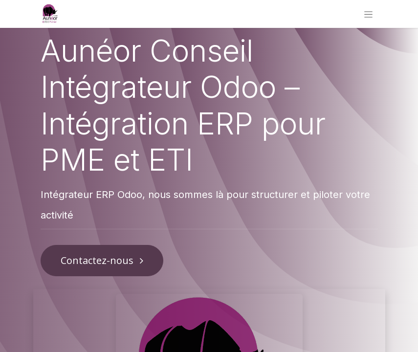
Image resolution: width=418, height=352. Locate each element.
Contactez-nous (102, 260)
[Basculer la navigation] (368, 14)
